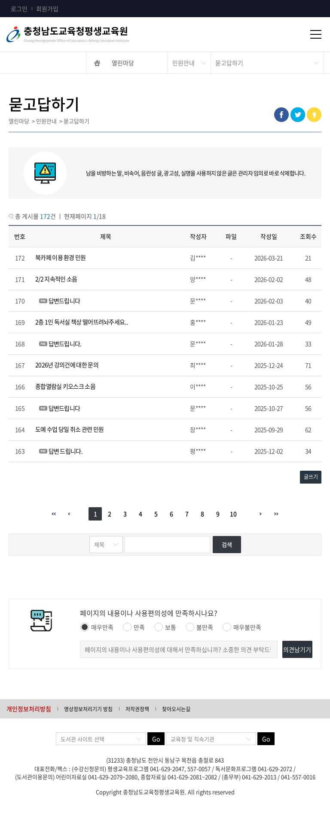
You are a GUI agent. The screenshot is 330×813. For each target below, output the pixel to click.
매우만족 (96, 627)
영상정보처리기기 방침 (88, 709)
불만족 (199, 627)
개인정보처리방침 (28, 708)
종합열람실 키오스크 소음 (65, 386)
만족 (134, 627)
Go (156, 738)
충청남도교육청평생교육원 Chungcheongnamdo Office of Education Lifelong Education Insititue (94, 34)
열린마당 (123, 62)
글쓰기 (311, 477)
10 (233, 513)
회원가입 (47, 8)
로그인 (19, 8)
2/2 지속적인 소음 (56, 278)
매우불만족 (242, 627)
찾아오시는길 (176, 709)
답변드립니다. (65, 343)
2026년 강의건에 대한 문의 (66, 364)
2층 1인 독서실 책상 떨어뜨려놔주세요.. (81, 321)
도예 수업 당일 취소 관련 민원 (69, 429)
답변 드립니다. (65, 451)
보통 (165, 627)
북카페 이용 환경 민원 (60, 257)
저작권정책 (137, 709)
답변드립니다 (64, 300)
